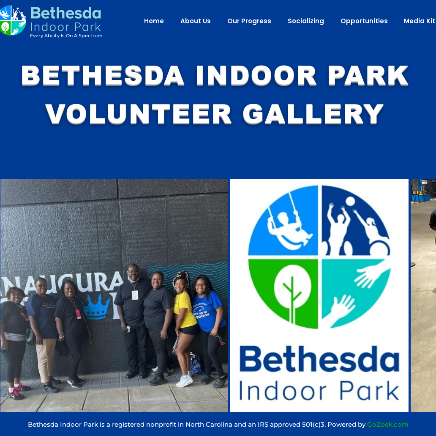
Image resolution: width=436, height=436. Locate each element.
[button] (193, 21)
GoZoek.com (388, 424)
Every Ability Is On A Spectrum (66, 36)
